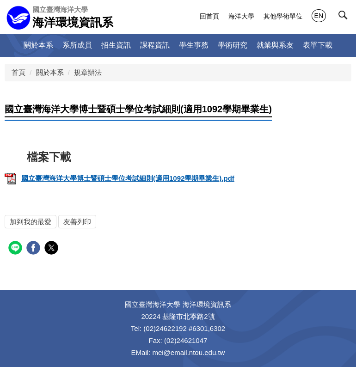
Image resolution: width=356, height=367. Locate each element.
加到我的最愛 (30, 222)
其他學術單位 (283, 16)
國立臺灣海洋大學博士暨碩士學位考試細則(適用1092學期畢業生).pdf (119, 178)
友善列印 (77, 222)
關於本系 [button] (38, 45)
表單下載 (317, 45)
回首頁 (209, 16)
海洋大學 (241, 16)
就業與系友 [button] (275, 45)
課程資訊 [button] (155, 45)
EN (318, 15)
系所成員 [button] (77, 45)
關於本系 (50, 72)
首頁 (18, 72)
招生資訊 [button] (116, 45)
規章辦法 (88, 72)
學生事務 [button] (194, 45)
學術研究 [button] (232, 45)
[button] (344, 17)
